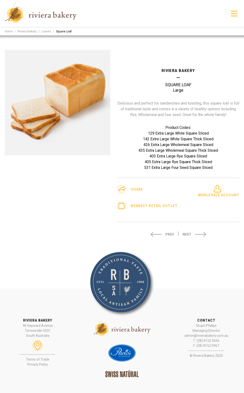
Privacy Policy (37, 364)
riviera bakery (27, 31)
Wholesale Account (218, 195)
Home (9, 31)
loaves (46, 31)
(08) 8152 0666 (208, 341)
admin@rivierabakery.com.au (206, 336)
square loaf (64, 31)
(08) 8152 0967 (207, 346)
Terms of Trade (37, 359)
